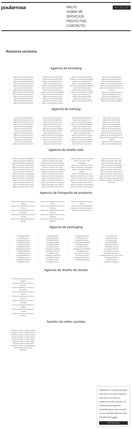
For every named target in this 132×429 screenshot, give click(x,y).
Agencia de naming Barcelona (23, 120)
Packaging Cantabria (52, 249)
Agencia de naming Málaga (23, 126)
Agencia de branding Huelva (82, 81)
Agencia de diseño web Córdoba (52, 172)
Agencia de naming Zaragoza (111, 144)
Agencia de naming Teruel (53, 142)
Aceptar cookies (113, 423)
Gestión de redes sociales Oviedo (23, 339)
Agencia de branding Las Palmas (82, 92)
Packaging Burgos (52, 242)
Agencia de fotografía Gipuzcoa (82, 208)
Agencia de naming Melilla (111, 124)
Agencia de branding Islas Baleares (82, 86)
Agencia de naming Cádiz (53, 126)
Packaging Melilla (111, 242)
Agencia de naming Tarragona (23, 144)
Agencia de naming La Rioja (82, 137)
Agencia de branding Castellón (52, 88)
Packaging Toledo (52, 260)
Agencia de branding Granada (82, 77)
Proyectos (76, 21)
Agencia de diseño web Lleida (111, 161)
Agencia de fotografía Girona (82, 210)
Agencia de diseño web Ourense (111, 172)
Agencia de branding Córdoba (23, 94)
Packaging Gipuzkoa (82, 236)
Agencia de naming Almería (23, 135)
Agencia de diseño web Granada (82, 159)
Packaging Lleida (111, 238)
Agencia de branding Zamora (23, 103)
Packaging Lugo (111, 240)
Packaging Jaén (82, 251)
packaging (75, 227)
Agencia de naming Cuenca (52, 139)
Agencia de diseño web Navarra (111, 169)
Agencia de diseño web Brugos (23, 180)
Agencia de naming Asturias (23, 137)
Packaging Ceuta (52, 253)
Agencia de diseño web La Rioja (82, 178)
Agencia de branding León (82, 94)
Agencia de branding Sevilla (111, 94)
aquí (114, 417)
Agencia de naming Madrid (23, 118)
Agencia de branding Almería (23, 83)
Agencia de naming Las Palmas (82, 139)
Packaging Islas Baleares (82, 249)
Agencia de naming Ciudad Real (53, 135)
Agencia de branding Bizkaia (52, 77)
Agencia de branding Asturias (23, 86)
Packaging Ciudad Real (53, 255)
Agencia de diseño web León (111, 159)
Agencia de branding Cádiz (52, 83)
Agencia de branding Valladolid (111, 101)
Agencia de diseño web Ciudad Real (52, 169)
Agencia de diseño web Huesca (82, 167)
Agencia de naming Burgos (52, 122)
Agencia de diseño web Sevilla (82, 182)
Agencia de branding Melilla (111, 77)
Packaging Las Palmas (82, 257)
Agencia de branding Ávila (23, 88)
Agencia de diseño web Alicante (23, 165)
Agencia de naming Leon (111, 118)
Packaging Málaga (23, 251)
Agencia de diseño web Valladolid (82, 185)
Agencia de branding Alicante (23, 77)
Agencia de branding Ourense (111, 81)
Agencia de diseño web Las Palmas (82, 180)
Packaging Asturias (23, 247)
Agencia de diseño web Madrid (23, 159)
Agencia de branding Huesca (82, 83)
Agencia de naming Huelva (82, 126)
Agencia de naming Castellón (52, 131)
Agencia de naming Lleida (111, 120)
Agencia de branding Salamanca (111, 86)
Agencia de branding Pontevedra (111, 83)
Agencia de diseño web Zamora (53, 187)
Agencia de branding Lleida (82, 96)
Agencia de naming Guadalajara (82, 124)
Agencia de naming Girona (82, 120)
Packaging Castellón (52, 251)
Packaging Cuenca (23, 257)
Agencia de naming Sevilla (23, 129)
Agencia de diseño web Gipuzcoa (52, 176)
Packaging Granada (82, 240)
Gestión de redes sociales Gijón (23, 341)
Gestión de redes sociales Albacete (23, 333)
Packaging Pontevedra (111, 251)
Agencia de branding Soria (111, 96)
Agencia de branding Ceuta (52, 90)
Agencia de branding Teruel (23, 101)
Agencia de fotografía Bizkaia (82, 206)
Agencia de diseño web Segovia (53, 180)
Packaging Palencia (111, 249)
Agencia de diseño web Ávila (23, 172)
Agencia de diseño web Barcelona (23, 176)
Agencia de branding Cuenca (23, 96)
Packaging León (111, 236)
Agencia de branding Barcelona (23, 92)
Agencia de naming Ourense (111, 129)
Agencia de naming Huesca (81, 129)
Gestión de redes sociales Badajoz (23, 346)
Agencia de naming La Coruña (82, 135)
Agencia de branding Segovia (111, 92)
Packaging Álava (23, 238)
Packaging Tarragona (111, 262)
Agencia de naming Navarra (111, 126)
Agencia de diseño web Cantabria (52, 163)
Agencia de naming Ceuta (52, 133)
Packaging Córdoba (53, 257)
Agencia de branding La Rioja (82, 90)
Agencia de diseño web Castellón (52, 165)
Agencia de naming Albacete (23, 133)
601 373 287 (122, 7)
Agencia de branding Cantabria (52, 86)
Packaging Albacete (23, 240)
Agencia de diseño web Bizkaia (23, 178)
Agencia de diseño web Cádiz (52, 161)
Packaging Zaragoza (82, 260)
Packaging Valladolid (23, 260)
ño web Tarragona (58, 182)
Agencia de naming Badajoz (52, 118)
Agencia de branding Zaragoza (52, 103)
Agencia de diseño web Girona (52, 178)
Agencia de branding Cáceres (52, 81)
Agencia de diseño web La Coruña (82, 176)
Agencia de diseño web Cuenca (52, 174)
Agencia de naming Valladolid (82, 142)
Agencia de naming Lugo (111, 122)
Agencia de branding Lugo (82, 99)
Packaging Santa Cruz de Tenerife (111, 255)
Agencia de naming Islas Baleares (82, 131)
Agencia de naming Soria (23, 142)
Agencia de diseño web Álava (23, 161)
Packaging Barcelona (23, 249)
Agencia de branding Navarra (111, 79)
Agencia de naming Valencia (23, 122)
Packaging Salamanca (111, 253)
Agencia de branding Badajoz (23, 90)
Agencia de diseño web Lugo (111, 163)
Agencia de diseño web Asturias (23, 169)
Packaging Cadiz (52, 247)
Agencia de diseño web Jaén (82, 174)
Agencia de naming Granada (82, 122)
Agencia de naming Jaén (82, 133)
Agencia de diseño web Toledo (23, 187)
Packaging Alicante (23, 242)
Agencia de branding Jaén (82, 88)
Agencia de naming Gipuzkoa (82, 118)
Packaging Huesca (82, 247)
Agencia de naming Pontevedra (111, 133)
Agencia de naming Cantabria (52, 129)
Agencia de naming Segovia (111, 142)
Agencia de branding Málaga (52, 99)
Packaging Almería (23, 244)
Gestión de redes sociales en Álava (23, 330)
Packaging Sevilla (23, 253)
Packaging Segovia (111, 257)
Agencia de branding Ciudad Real (52, 92)
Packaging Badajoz (52, 238)
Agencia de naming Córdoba (52, 137)
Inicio (71, 7)
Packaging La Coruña (82, 253)
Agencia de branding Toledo (52, 101)
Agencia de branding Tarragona (111, 99)
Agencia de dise (46, 182)
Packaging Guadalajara (82, 242)
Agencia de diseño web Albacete (23, 163)
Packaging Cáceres (52, 244)
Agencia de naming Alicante (23, 124)
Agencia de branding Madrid (23, 99)
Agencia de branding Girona (52, 96)
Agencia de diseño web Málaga (111, 165)
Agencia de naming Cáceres (52, 124)
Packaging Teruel (23, 262)
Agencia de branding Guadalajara (82, 79)
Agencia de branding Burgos (52, 79)
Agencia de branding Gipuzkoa (52, 94)
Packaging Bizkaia (52, 240)
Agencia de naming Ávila (23, 139)
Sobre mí (74, 12)
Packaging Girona (82, 238)
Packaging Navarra (111, 244)
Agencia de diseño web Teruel (23, 185)
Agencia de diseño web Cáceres (53, 159)
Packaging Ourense (111, 247)
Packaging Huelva (82, 244)
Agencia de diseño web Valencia (52, 185)
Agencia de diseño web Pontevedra (111, 176)
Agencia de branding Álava (23, 79)
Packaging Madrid (23, 236)
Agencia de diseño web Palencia (111, 174)
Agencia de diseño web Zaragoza (82, 187)
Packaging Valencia (23, 255)
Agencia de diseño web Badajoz (23, 174)
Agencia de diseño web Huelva (82, 165)
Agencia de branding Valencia (82, 101)
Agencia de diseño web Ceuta (52, 167)
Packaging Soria (111, 260)
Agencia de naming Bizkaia (52, 120)
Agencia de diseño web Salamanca (111, 178)
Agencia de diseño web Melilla (111, 167)
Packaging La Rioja (82, 255)
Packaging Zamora (52, 262)
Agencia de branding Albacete (23, 81)
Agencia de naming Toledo (52, 144)
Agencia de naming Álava (23, 131)
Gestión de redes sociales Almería (23, 337)
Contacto (75, 26)
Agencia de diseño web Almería (23, 167)
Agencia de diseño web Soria (23, 182)
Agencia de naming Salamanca (111, 135)
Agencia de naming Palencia (111, 131)
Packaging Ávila (52, 236)
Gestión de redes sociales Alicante (23, 335)
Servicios (75, 16)
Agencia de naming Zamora (82, 144)
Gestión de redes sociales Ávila (23, 343)
